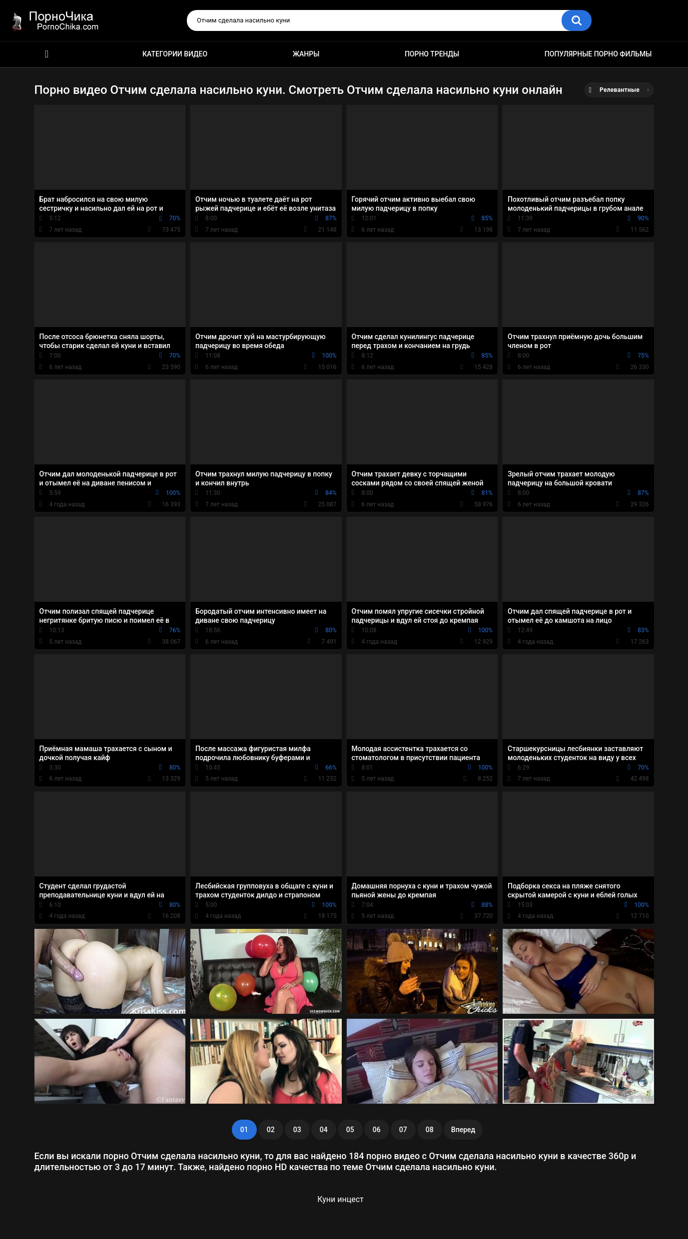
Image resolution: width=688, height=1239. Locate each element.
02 (271, 1130)
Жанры (306, 54)
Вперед (463, 1130)
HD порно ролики (46, 54)
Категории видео (174, 54)
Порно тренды (432, 54)
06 (377, 1130)
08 (430, 1130)
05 (350, 1130)
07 (403, 1130)
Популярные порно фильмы (598, 54)
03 (297, 1130)
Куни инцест (340, 1199)
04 (324, 1130)
